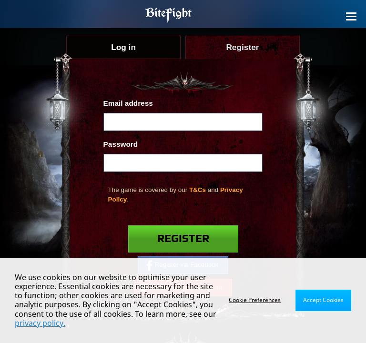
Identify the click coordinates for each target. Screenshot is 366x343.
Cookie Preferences (255, 300)
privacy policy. (40, 323)
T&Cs (197, 189)
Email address (128, 103)
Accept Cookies (323, 300)
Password (120, 144)
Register (183, 238)
